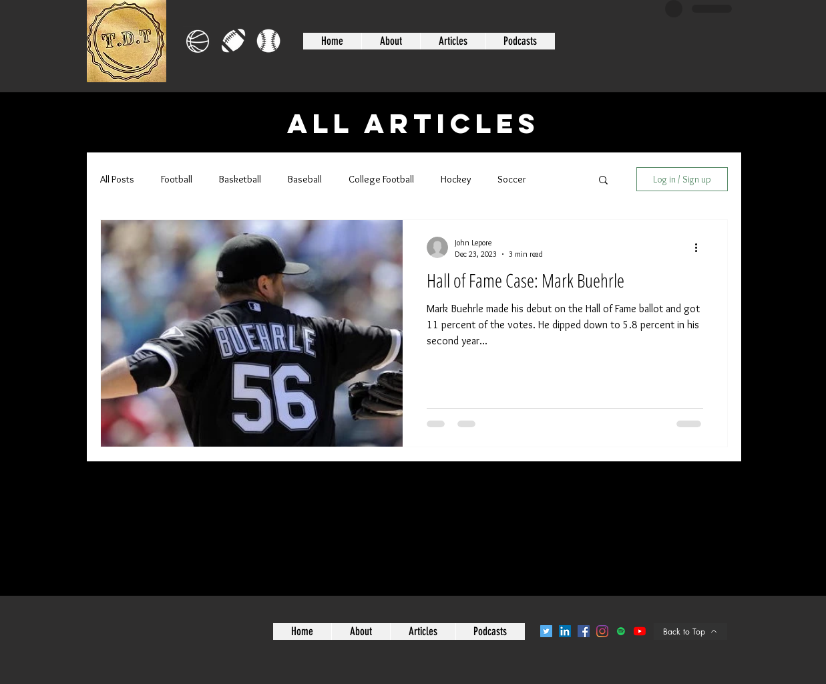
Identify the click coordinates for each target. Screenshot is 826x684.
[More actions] (701, 247)
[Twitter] (546, 631)
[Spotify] (621, 631)
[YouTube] (640, 631)
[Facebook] (584, 631)
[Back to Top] (690, 631)
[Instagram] (602, 631)
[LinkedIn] (565, 631)
